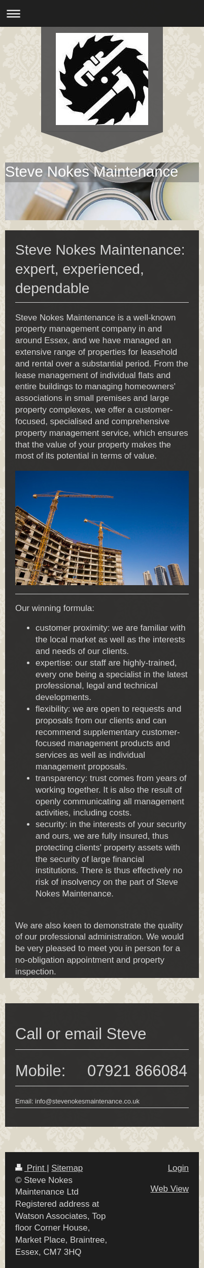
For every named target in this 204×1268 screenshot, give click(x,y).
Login (178, 1168)
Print (31, 1168)
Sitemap (67, 1168)
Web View (170, 1189)
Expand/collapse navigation (102, 13)
